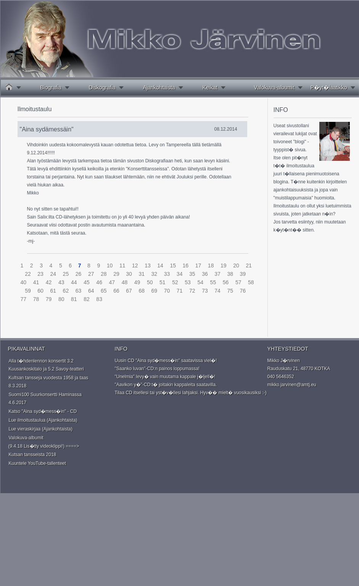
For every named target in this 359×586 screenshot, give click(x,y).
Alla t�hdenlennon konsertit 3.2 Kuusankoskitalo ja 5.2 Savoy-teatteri (46, 365)
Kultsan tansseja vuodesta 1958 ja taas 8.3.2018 (49, 382)
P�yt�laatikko (329, 87)
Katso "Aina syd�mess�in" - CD (43, 411)
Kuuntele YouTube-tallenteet (37, 463)
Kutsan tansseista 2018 (32, 454)
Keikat (210, 87)
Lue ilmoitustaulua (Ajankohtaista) (43, 420)
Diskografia (102, 87)
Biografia (50, 87)
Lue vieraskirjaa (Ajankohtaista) (40, 429)
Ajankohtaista (159, 87)
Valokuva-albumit (274, 87)
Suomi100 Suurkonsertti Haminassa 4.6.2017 (45, 398)
